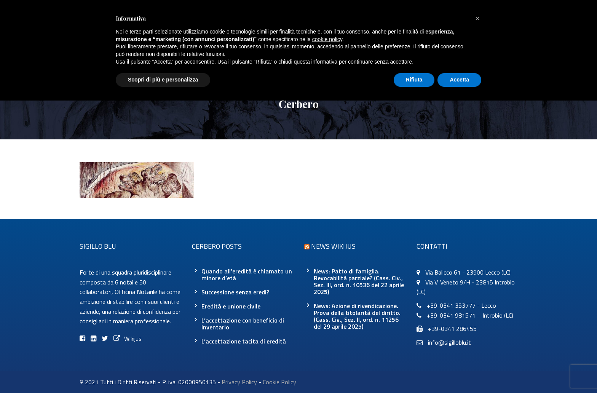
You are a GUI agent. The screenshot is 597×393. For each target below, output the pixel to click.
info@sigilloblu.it (449, 342)
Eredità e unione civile (230, 306)
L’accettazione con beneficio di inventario (242, 324)
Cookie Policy (279, 382)
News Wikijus (333, 246)
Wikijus (127, 338)
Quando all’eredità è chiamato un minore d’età (246, 275)
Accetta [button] (459, 80)
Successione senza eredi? (235, 292)
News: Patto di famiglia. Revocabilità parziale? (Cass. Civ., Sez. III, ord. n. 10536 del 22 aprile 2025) (359, 281)
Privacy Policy (239, 382)
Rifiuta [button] (414, 80)
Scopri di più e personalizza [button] (163, 80)
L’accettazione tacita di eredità (243, 341)
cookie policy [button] (327, 39)
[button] (477, 18)
